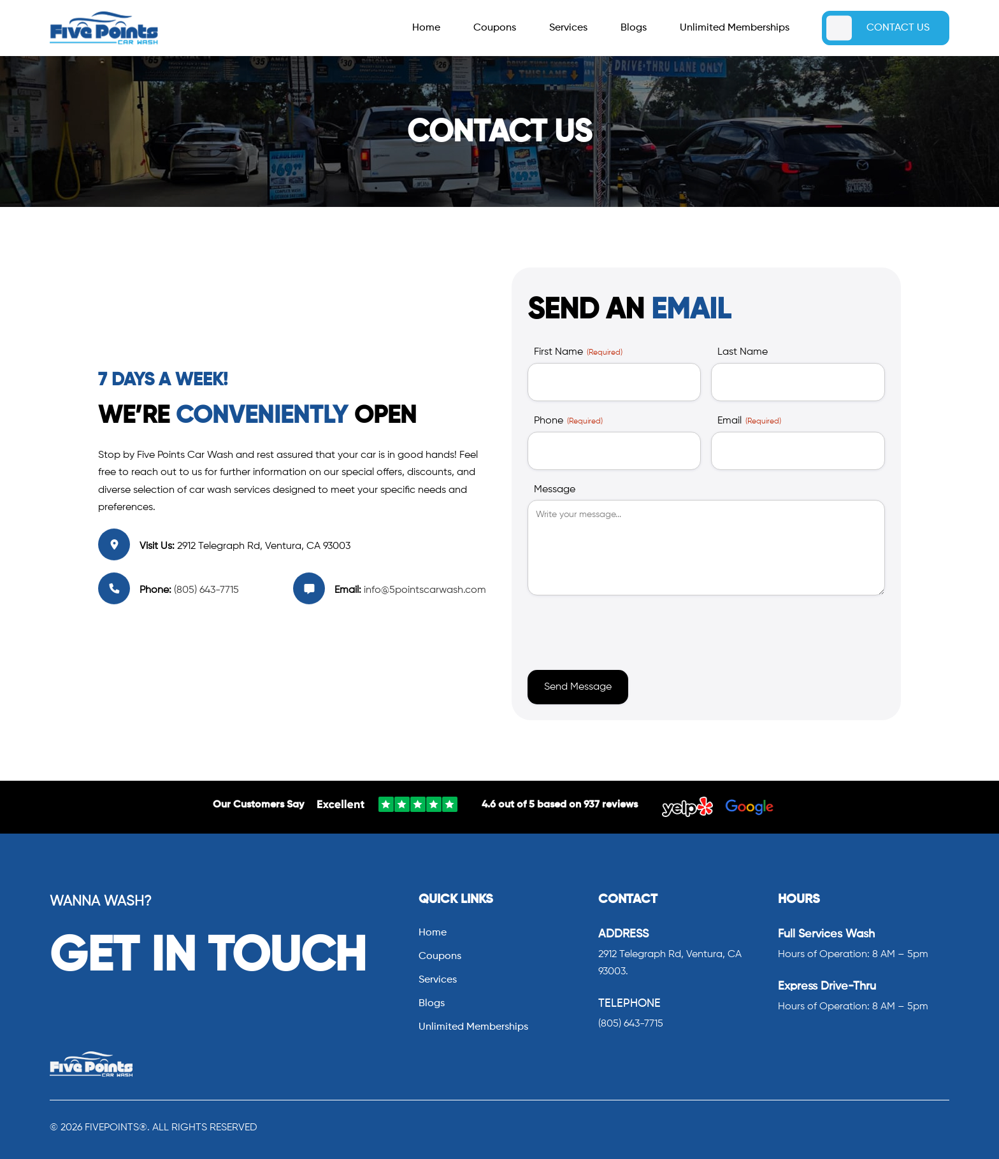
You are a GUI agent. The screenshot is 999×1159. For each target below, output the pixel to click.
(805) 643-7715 (205, 590)
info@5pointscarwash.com (425, 590)
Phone (568, 421)
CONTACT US (898, 28)
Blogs (634, 28)
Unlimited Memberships (734, 28)
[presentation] (624, 630)
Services (568, 28)
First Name (578, 353)
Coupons (494, 28)
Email (749, 421)
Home (426, 28)
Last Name (742, 352)
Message (554, 490)
